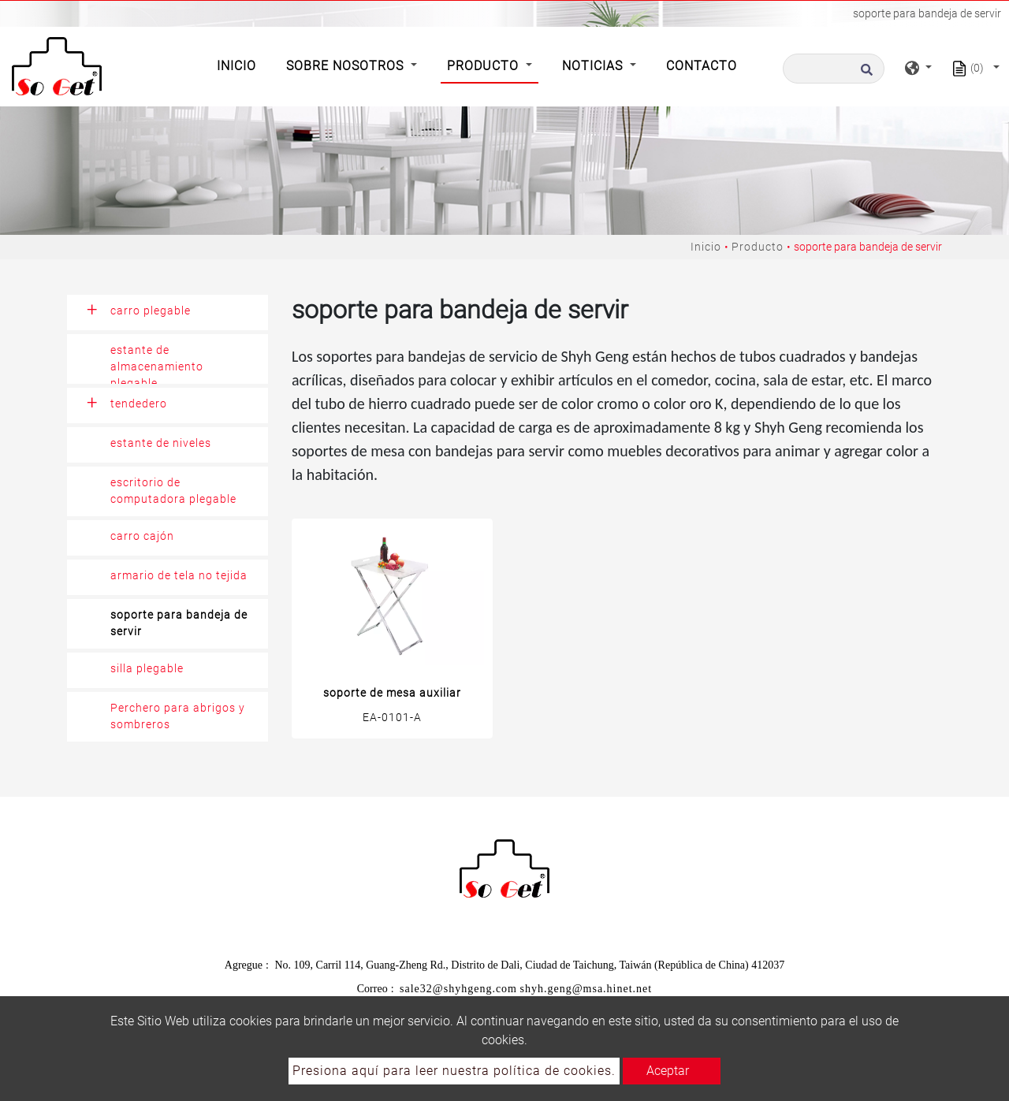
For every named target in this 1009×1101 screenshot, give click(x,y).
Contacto (701, 65)
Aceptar (667, 1070)
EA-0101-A (392, 717)
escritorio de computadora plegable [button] (173, 490)
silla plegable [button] (147, 668)
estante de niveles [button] (160, 443)
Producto (758, 246)
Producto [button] (485, 65)
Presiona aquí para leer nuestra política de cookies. (454, 1070)
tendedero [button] (138, 403)
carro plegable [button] (150, 310)
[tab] (167, 312)
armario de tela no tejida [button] (179, 575)
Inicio (239, 64)
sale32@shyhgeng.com (458, 989)
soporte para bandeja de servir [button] (179, 623)
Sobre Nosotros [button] (347, 65)
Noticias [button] (594, 65)
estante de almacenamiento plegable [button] (156, 364)
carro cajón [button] (142, 536)
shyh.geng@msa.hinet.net (586, 989)
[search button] (864, 74)
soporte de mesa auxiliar (392, 692)
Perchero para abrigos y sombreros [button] (177, 716)
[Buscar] (833, 69)
